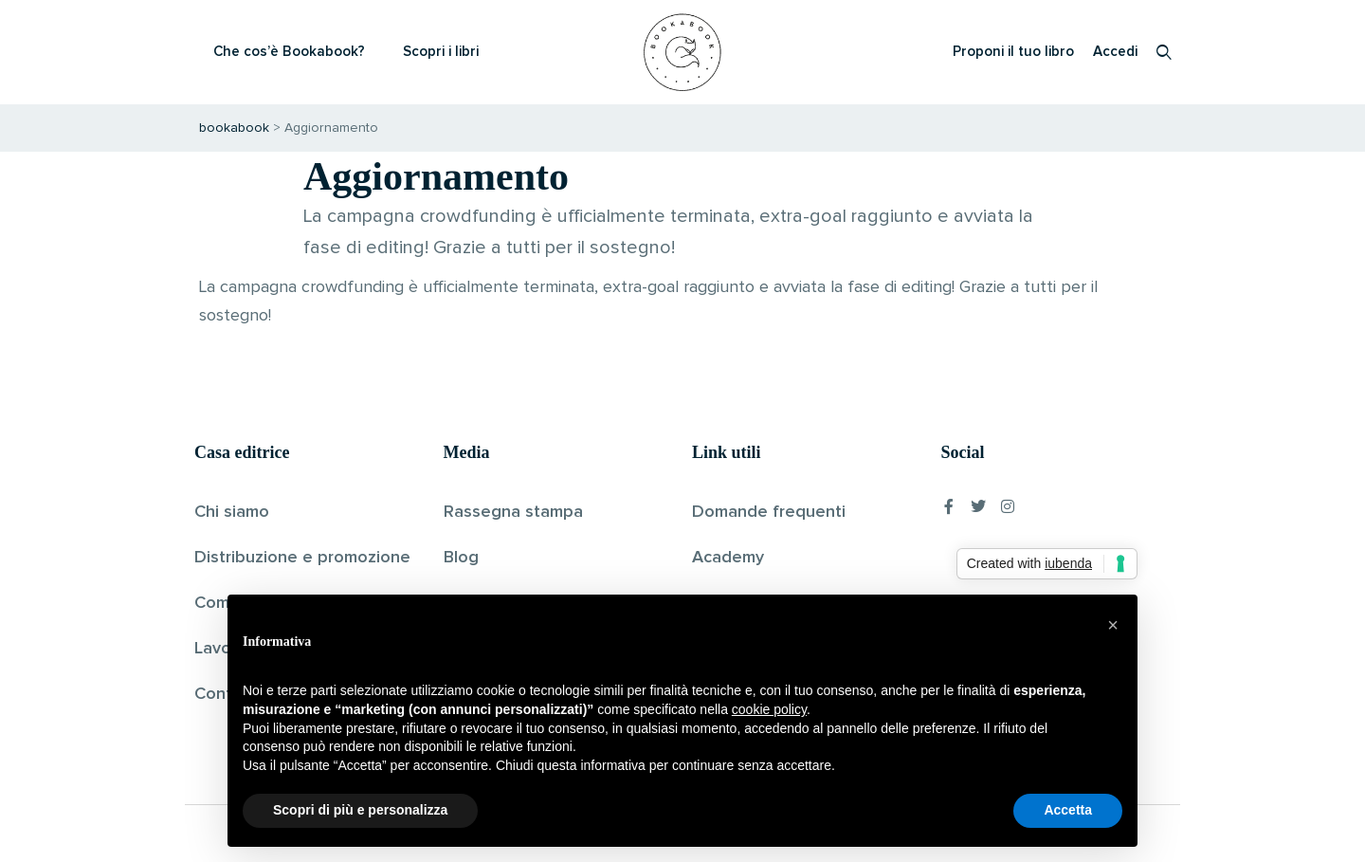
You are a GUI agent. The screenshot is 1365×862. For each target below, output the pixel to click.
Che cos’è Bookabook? (289, 52)
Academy (728, 557)
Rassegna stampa (513, 512)
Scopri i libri (441, 52)
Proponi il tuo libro (1013, 52)
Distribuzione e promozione (302, 557)
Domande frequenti (769, 512)
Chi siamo (231, 512)
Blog (461, 557)
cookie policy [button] (769, 709)
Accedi (1115, 52)
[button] (1113, 625)
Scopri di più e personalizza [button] (360, 809)
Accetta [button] (1068, 809)
